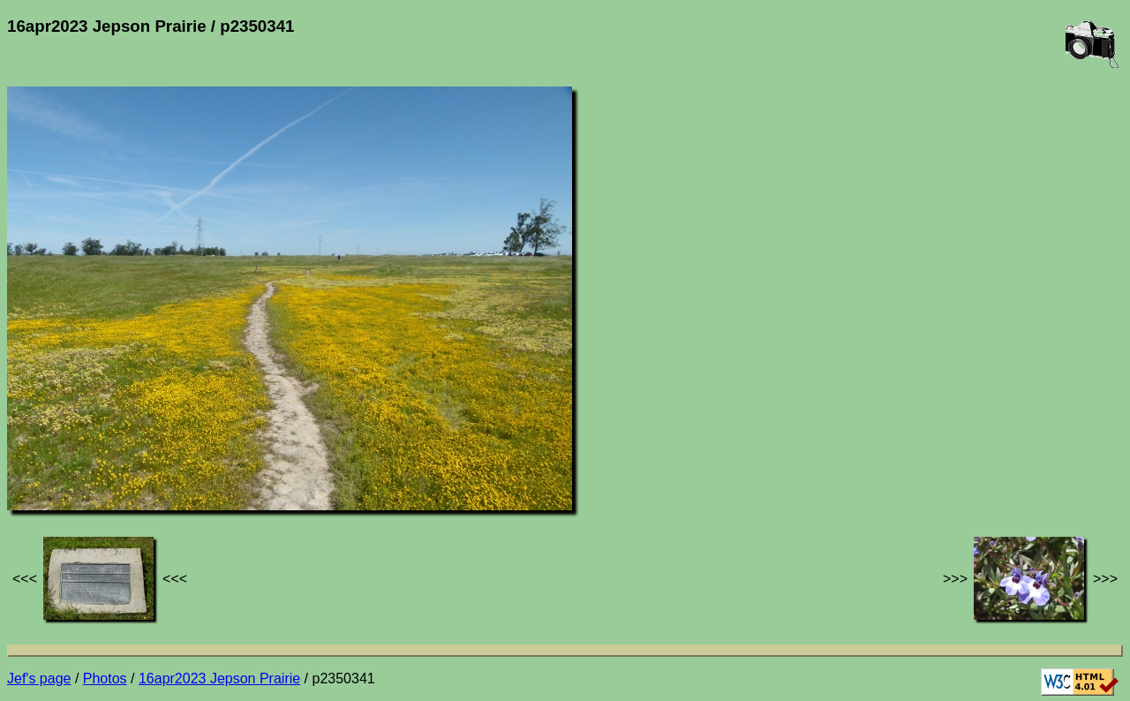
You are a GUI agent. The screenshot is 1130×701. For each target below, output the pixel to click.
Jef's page (39, 678)
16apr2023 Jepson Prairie (219, 678)
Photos (105, 678)
